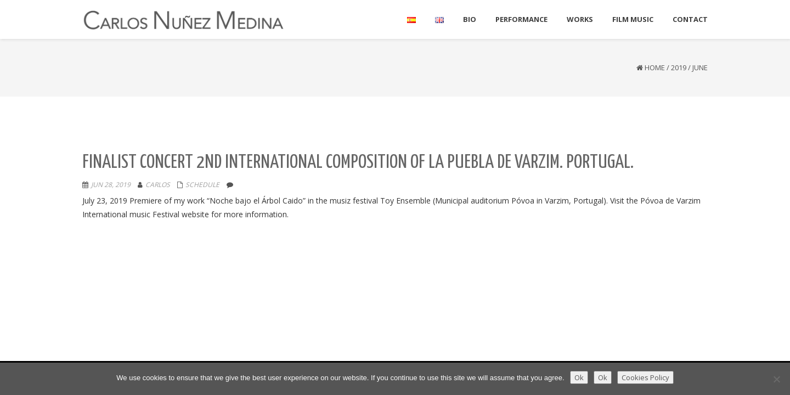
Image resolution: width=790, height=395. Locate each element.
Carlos (157, 184)
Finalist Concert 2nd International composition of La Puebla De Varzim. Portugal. (358, 163)
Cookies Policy (645, 377)
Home (655, 67)
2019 (678, 67)
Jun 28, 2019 (111, 184)
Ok (579, 377)
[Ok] (776, 379)
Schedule (202, 184)
